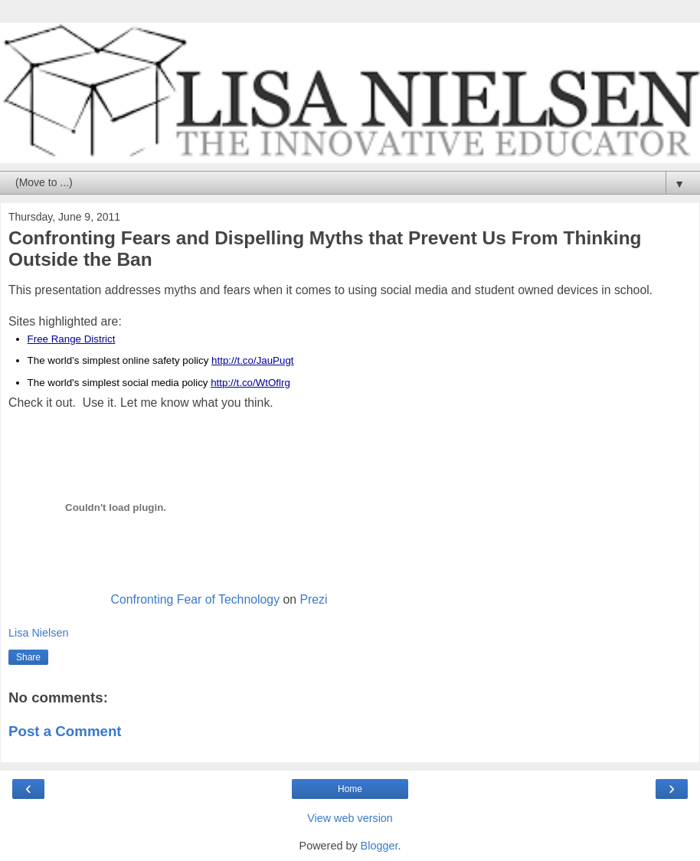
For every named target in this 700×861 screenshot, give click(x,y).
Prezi (313, 599)
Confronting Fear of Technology (195, 599)
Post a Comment (65, 731)
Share (28, 657)
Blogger (379, 846)
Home (350, 789)
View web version (350, 818)
